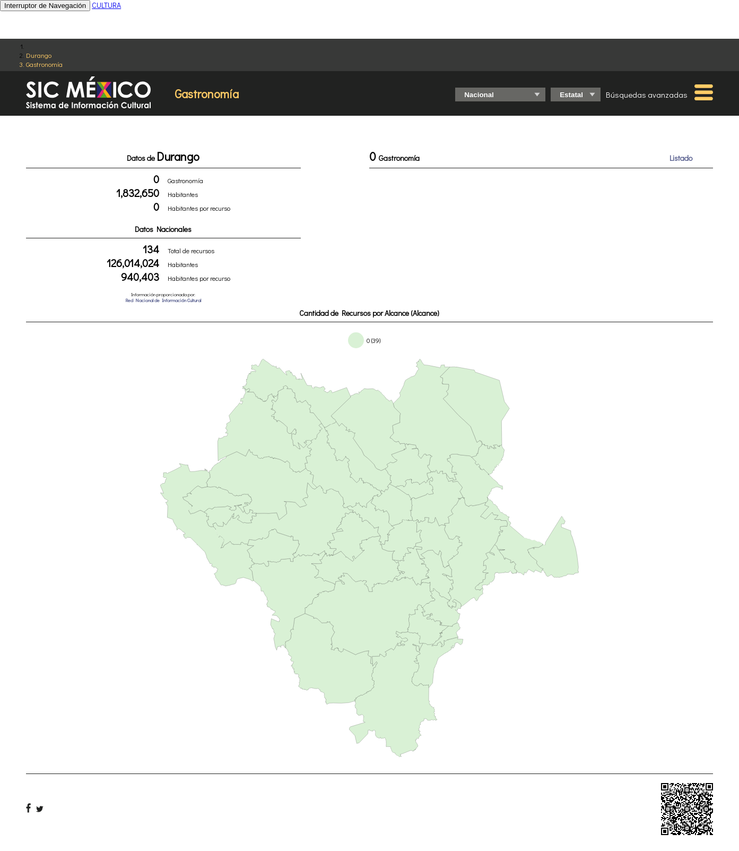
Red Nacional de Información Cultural (163, 300)
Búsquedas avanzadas (647, 94)
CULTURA (106, 5)
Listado (681, 158)
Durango (38, 54)
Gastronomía (44, 63)
